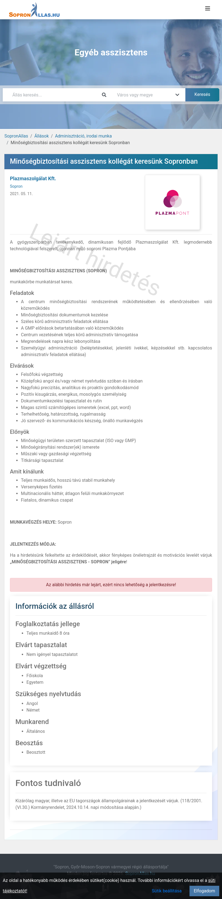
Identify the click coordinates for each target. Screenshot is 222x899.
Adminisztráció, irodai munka (83, 136)
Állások (41, 136)
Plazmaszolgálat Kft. (33, 178)
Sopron (16, 186)
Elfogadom (204, 890)
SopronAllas (16, 136)
